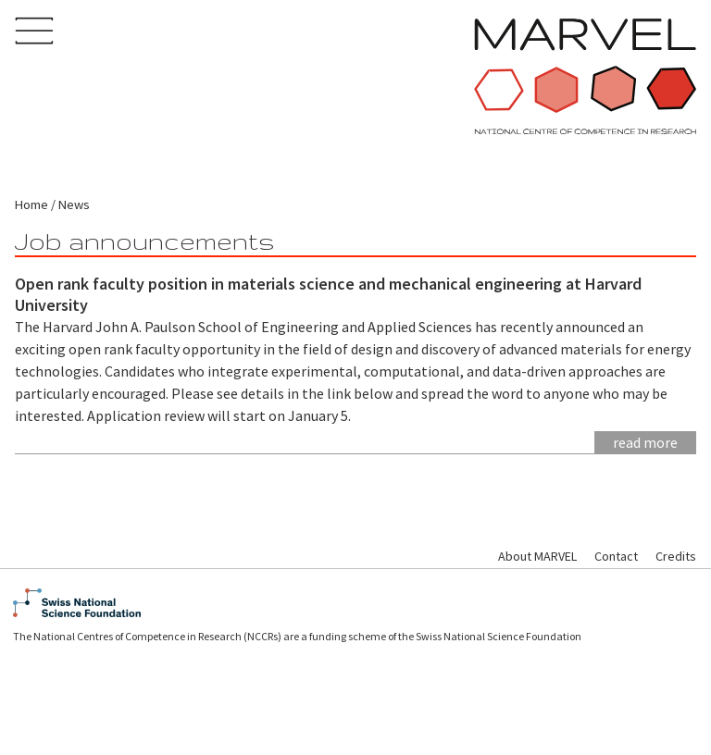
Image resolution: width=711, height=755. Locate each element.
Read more (645, 442)
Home (31, 204)
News (74, 204)
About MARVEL (537, 556)
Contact (616, 556)
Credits (675, 556)
